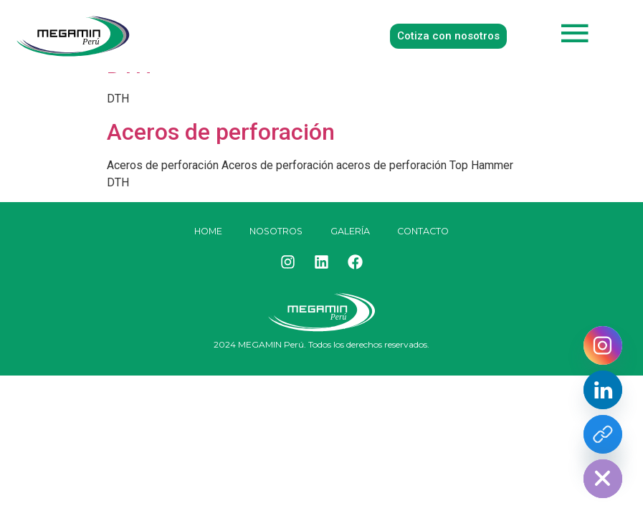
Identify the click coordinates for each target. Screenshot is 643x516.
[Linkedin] (603, 390)
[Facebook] (603, 434)
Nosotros (275, 232)
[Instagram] (603, 345)
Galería (352, 232)
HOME (203, 232)
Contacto (428, 232)
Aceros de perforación (221, 131)
